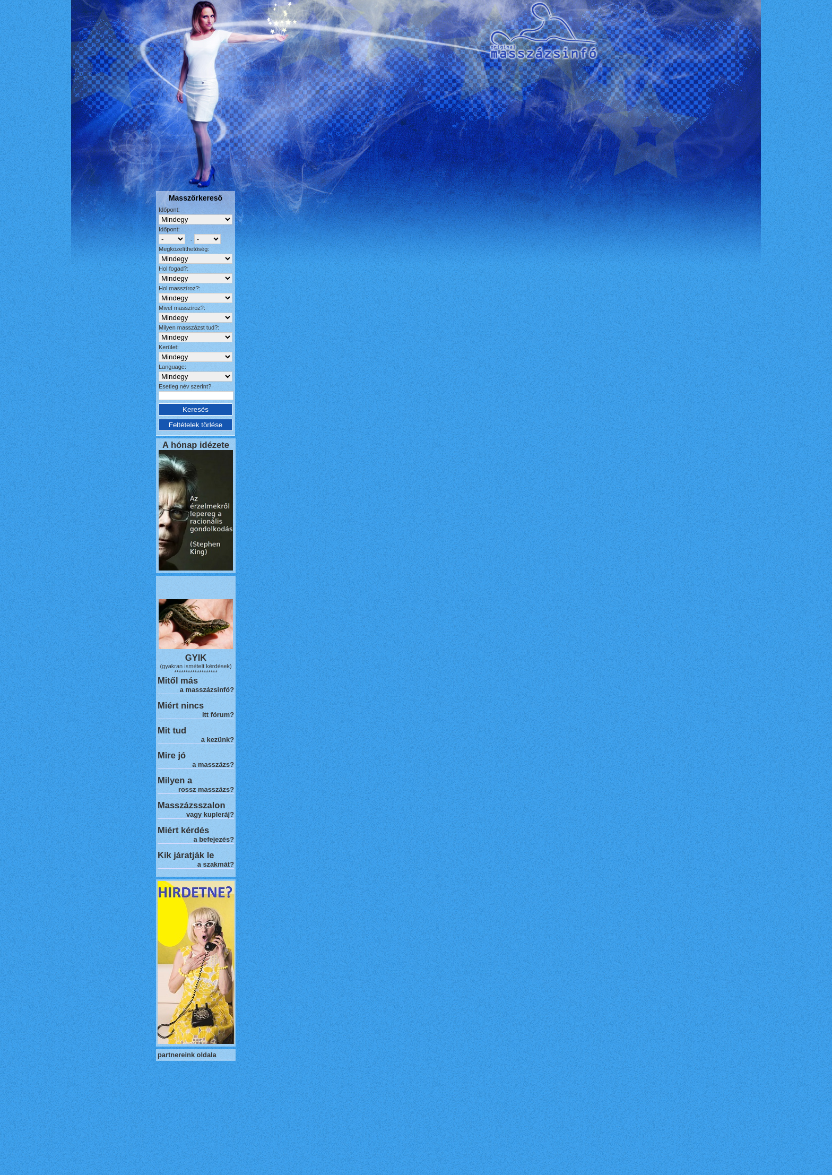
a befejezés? (214, 839)
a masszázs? (213, 764)
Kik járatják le (186, 855)
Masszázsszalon (191, 805)
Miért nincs (181, 705)
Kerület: (169, 347)
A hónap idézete (195, 445)
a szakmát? (215, 864)
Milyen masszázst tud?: (189, 327)
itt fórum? (218, 715)
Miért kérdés (183, 830)
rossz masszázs (204, 789)
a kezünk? (217, 740)
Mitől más (178, 680)
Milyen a (175, 780)
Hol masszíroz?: (180, 288)
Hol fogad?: (173, 268)
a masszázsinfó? (207, 690)
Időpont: (169, 209)
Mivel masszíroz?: (182, 308)
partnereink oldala (187, 1055)
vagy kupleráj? (210, 814)
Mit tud (172, 730)
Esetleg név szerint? (185, 386)
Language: (172, 367)
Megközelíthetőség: (184, 249)
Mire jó (172, 755)
